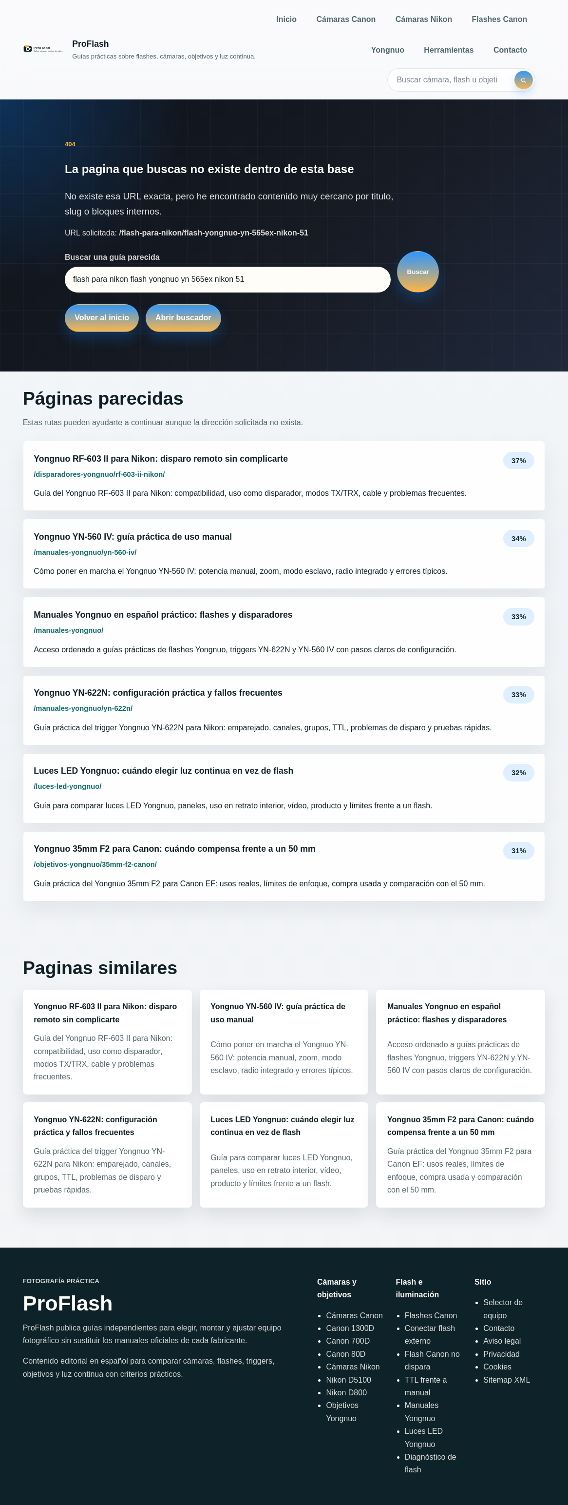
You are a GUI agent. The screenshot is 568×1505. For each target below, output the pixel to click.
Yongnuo (387, 50)
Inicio (286, 19)
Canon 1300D (350, 1328)
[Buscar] (523, 80)
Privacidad (501, 1354)
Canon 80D (345, 1354)
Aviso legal (502, 1341)
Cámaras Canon (346, 19)
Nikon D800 (346, 1392)
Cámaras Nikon (424, 19)
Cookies (497, 1367)
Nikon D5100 (348, 1380)
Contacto (510, 50)
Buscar (418, 271)
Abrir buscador (183, 317)
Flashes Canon (500, 19)
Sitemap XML (506, 1380)
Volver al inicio (102, 317)
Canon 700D (348, 1341)
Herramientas (448, 50)
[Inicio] (139, 49)
